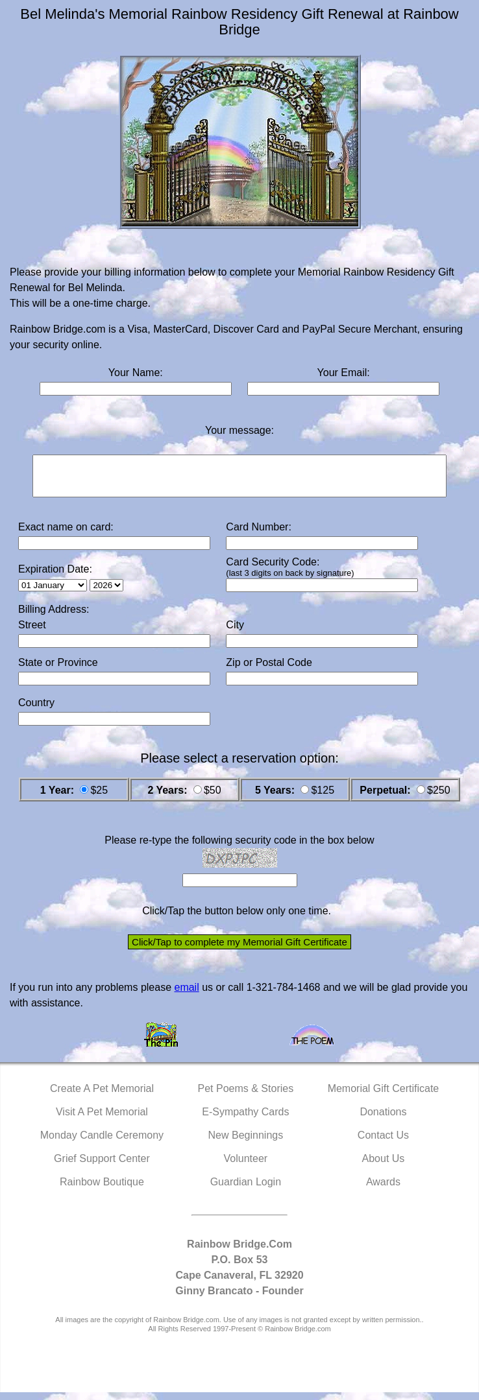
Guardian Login (245, 1189)
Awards (383, 1189)
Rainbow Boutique (102, 1189)
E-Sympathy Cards (245, 1119)
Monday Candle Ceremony (102, 1142)
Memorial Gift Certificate (383, 1096)
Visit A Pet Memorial (102, 1119)
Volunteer (246, 1166)
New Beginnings (246, 1142)
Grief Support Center (102, 1166)
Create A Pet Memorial (102, 1096)
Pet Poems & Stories (246, 1096)
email (186, 995)
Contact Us (383, 1142)
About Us (383, 1166)
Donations (383, 1119)
